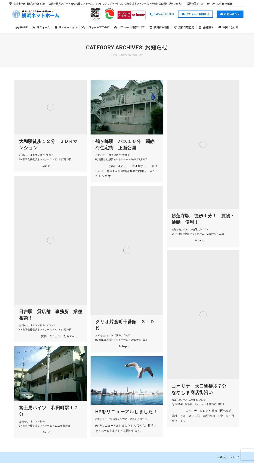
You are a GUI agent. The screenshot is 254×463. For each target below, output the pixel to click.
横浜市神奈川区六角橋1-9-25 (27, 3)
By (35, 159)
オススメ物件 (37, 155)
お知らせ (24, 155)
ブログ (49, 155)
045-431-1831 (161, 14)
